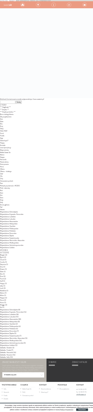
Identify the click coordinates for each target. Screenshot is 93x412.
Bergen (2, 255)
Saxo (1, 193)
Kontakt (2, 145)
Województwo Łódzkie (7, 247)
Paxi (1, 183)
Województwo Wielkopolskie (9, 243)
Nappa (2, 157)
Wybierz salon (23, 375)
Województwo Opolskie (7, 226)
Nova (2, 167)
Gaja (1, 138)
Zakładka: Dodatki (6, 348)
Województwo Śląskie (7, 235)
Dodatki (6, 399)
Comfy (2, 262)
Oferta (2, 169)
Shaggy (2, 305)
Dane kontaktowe (46, 389)
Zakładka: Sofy (5, 357)
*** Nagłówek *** (5, 107)
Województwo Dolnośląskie (9, 212)
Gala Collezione (7, 4)
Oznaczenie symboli (6, 181)
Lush (1, 288)
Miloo (2, 295)
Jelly (1, 286)
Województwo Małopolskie (8, 224)
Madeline (3, 290)
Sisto (1, 197)
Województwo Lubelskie (8, 217)
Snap (1, 200)
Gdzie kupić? (4, 140)
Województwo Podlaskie (8, 231)
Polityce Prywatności (66, 409)
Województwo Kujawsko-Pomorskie (11, 214)
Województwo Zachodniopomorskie (11, 245)
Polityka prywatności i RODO (10, 186)
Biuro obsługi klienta (6, 114)
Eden (1, 121)
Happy (2, 143)
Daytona (3, 264)
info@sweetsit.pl (81, 395)
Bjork (2, 257)
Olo (1, 176)
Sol (1, 307)
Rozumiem (82, 410)
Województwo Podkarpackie (9, 228)
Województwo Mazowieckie (9, 221)
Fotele (2, 136)
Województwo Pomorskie (8, 233)
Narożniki (3, 159)
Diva (1, 267)
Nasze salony (4, 162)
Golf (1, 281)
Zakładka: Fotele (5, 350)
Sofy (1, 202)
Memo (2, 155)
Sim (1, 195)
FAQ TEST (3, 131)
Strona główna (4, 205)
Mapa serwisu (4, 150)
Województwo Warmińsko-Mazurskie (12, 240)
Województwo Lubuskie (7, 219)
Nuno (2, 302)
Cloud (2, 260)
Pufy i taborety (5, 188)
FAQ (2, 128)
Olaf (1, 174)
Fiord (2, 133)
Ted (1, 207)
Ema (1, 126)
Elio (1, 124)
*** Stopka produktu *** (8, 112)
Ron (1, 190)
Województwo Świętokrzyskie (9, 238)
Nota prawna (4, 164)
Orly (1, 178)
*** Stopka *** (4, 109)
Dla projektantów (5, 117)
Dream (2, 269)
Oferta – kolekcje (5, 171)
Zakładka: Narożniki (6, 352)
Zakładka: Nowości (6, 355)
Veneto (2, 209)
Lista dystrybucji (5, 147)
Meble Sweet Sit (5, 152)
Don (1, 119)
